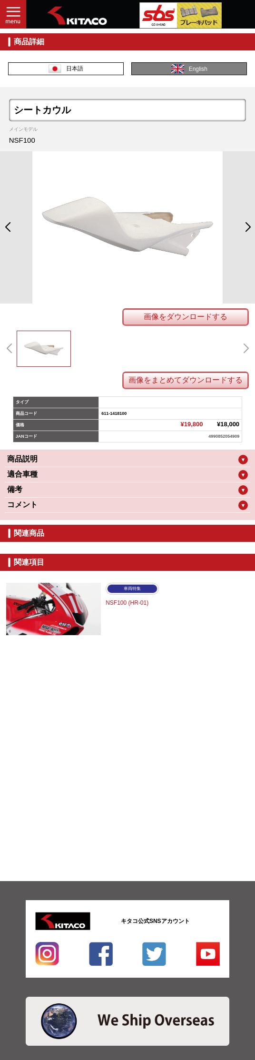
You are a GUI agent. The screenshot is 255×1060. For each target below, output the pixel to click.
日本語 (66, 68)
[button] (7, 227)
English (189, 68)
